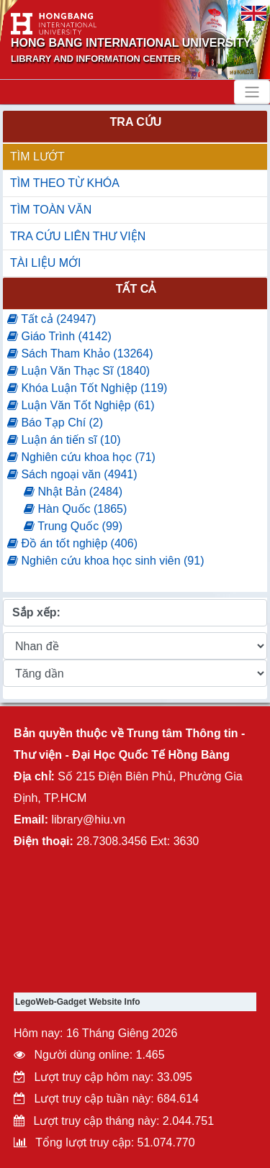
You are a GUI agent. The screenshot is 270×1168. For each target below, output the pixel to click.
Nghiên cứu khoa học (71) (81, 457)
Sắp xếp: (36, 612)
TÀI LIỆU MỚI (45, 263)
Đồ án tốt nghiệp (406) (72, 543)
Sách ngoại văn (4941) (72, 474)
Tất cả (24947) (51, 319)
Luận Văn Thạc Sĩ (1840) (78, 371)
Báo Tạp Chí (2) (55, 422)
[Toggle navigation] (252, 92)
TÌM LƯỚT (37, 156)
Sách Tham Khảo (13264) (80, 353)
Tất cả (136, 289)
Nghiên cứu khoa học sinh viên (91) (105, 561)
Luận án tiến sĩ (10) (64, 440)
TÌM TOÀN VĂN (50, 210)
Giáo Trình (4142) (59, 336)
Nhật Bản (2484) (73, 491)
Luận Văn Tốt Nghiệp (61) (81, 405)
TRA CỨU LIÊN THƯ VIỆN (77, 236)
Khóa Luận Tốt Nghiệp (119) (87, 388)
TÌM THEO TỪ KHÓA (65, 183)
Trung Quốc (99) (73, 526)
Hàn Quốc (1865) (75, 509)
